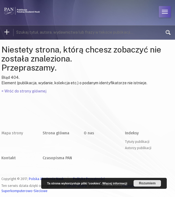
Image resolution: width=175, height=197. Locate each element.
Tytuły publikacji (137, 142)
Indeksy (132, 133)
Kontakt (8, 158)
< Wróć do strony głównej (23, 91)
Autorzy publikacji (138, 148)
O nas (89, 133)
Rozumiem (147, 183)
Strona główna (56, 133)
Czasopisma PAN (57, 158)
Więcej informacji (114, 183)
